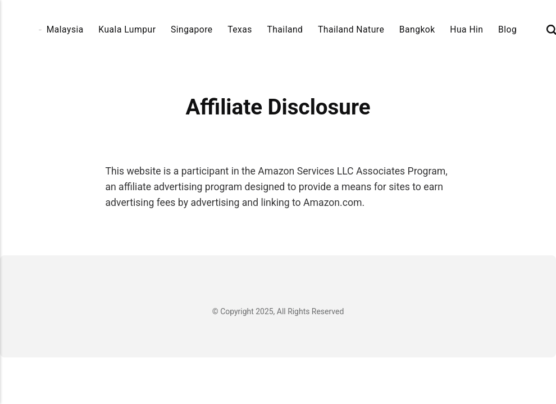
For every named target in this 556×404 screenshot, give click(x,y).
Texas (239, 29)
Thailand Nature (351, 29)
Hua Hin (466, 29)
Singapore (192, 29)
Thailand (285, 29)
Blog (507, 29)
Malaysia (65, 29)
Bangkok (417, 29)
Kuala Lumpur (127, 29)
